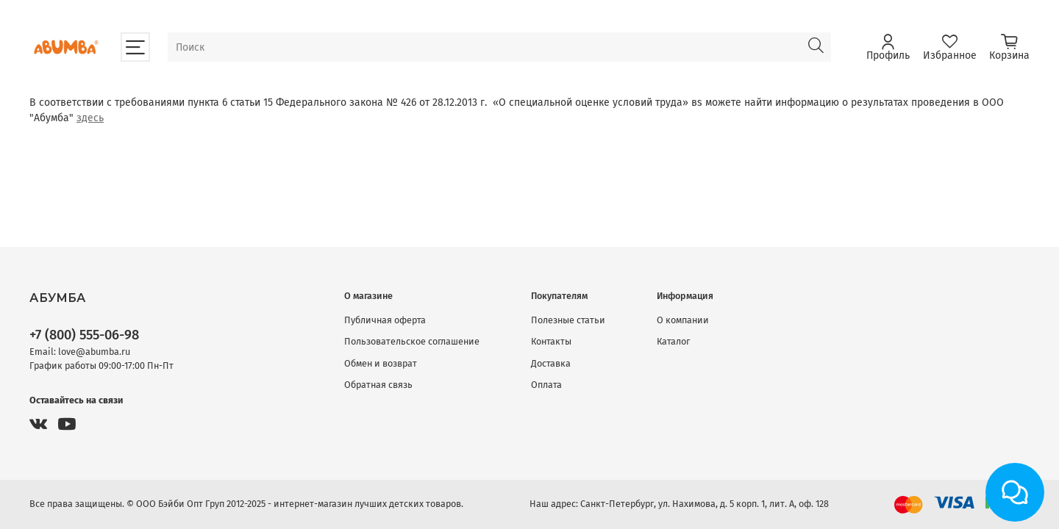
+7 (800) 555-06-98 (84, 335)
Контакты (551, 341)
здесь (90, 118)
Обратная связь (378, 384)
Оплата (546, 384)
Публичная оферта (385, 319)
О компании (683, 319)
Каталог (673, 341)
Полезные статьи (568, 319)
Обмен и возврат (380, 363)
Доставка (551, 363)
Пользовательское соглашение (411, 341)
